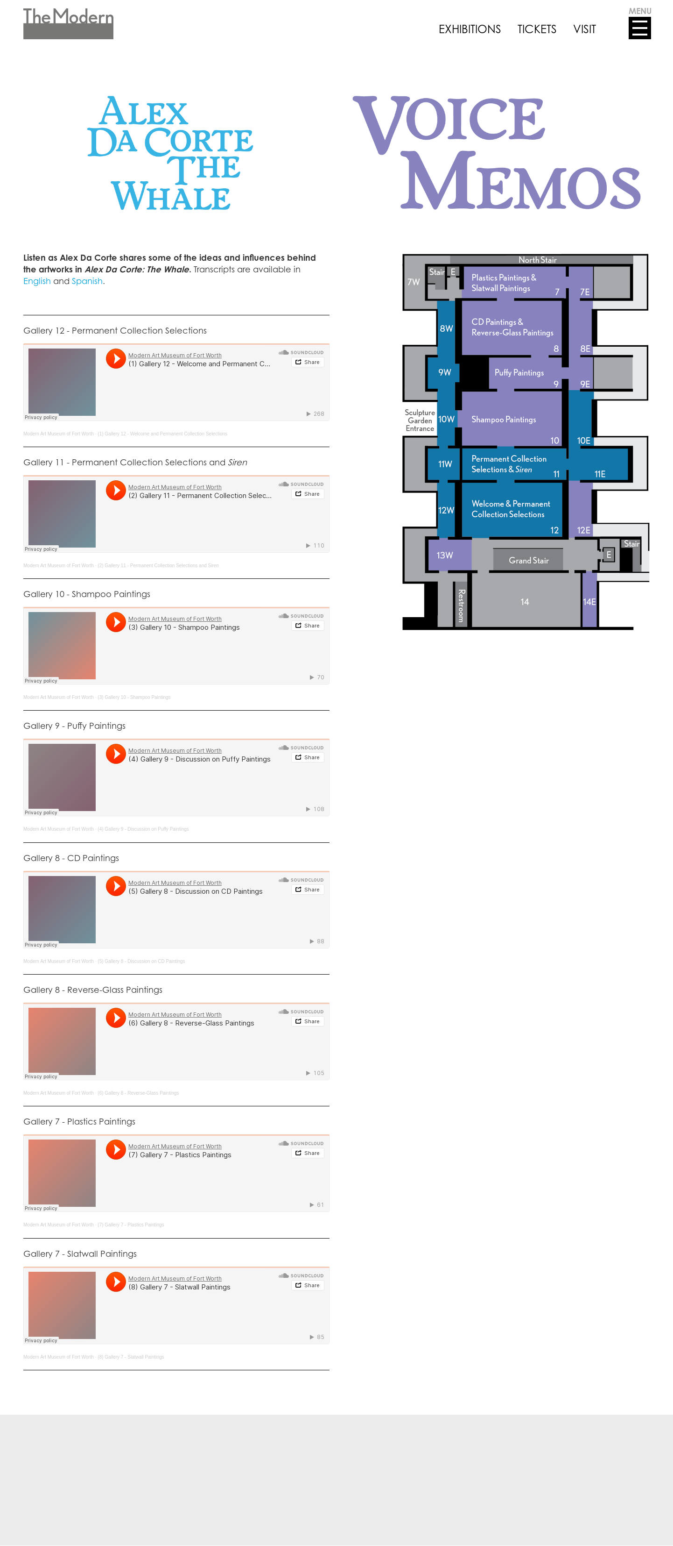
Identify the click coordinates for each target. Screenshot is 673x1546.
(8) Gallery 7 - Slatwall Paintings (131, 1357)
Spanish (87, 281)
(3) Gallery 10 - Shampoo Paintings (134, 697)
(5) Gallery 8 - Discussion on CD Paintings (141, 961)
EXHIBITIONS (470, 29)
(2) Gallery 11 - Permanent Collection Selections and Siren (158, 565)
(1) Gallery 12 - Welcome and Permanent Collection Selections (162, 433)
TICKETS (537, 29)
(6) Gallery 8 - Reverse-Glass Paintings (138, 1093)
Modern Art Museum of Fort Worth (58, 433)
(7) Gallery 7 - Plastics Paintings (131, 1224)
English (37, 281)
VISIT (584, 29)
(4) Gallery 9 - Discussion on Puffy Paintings (143, 829)
